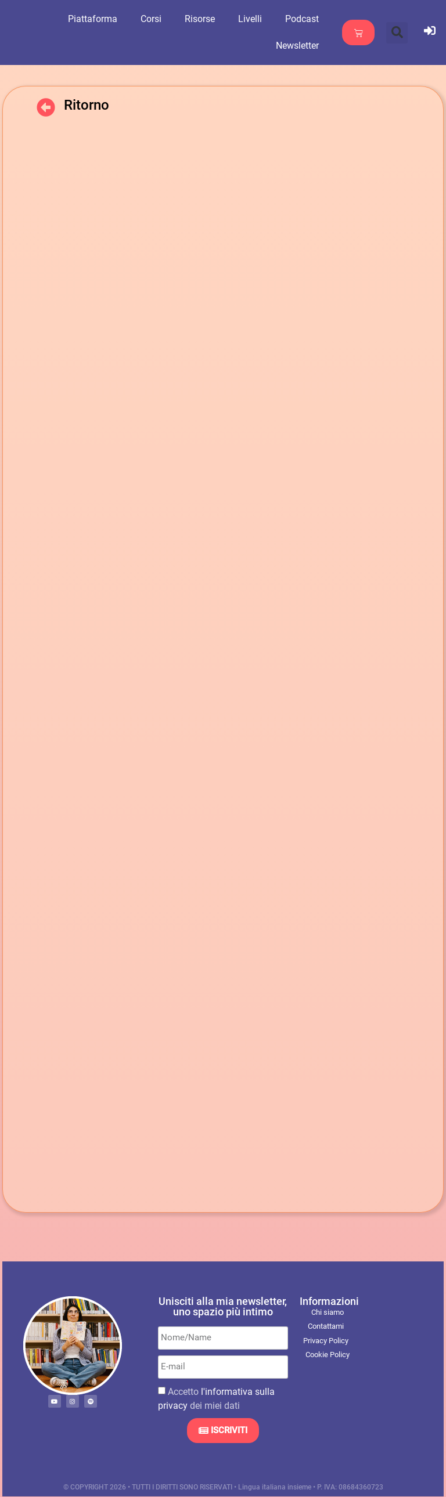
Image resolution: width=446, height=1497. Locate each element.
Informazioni (329, 1301)
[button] (397, 33)
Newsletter (307, 45)
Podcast (312, 18)
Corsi (160, 18)
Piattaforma (102, 18)
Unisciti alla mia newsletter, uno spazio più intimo (223, 1306)
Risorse (210, 18)
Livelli (260, 18)
